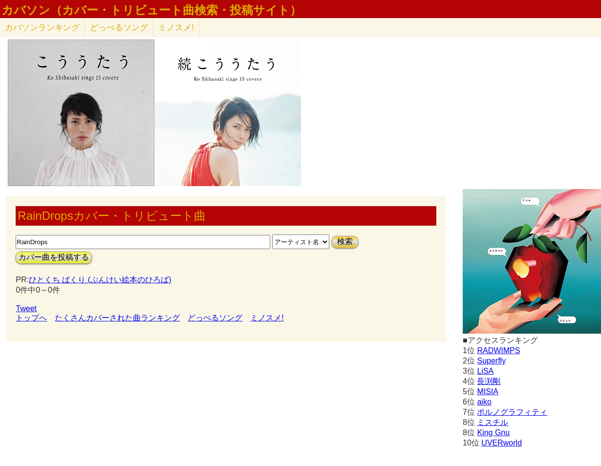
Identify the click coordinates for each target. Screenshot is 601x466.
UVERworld (501, 443)
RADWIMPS (498, 350)
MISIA (487, 391)
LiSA (485, 371)
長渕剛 (488, 381)
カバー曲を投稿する (54, 257)
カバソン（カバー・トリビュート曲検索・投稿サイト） (151, 10)
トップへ (31, 318)
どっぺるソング (119, 27)
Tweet (26, 308)
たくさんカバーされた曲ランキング (117, 318)
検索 (345, 241)
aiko (484, 402)
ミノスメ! (176, 27)
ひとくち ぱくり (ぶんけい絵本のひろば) (100, 279)
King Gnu (493, 432)
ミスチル (492, 422)
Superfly (491, 361)
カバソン (42, 27)
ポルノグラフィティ (512, 412)
